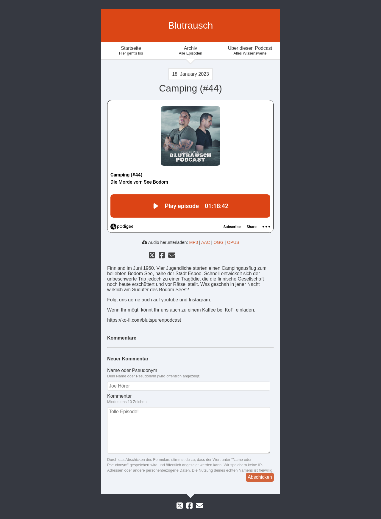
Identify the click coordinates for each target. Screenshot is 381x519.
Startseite (131, 50)
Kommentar (190, 398)
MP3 (193, 242)
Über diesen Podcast (250, 50)
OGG (218, 242)
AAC (205, 242)
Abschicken (260, 477)
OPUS (233, 242)
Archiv (190, 50)
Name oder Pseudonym (190, 373)
